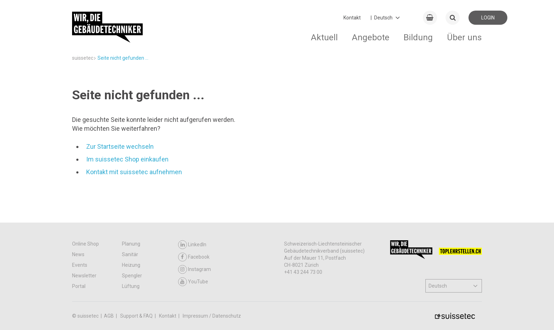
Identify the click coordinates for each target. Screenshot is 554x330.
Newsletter (84, 275)
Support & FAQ (137, 316)
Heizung (131, 265)
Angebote (370, 37)
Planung (131, 244)
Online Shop (85, 244)
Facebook (194, 257)
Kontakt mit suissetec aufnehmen (134, 172)
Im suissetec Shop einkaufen (127, 159)
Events (79, 265)
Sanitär (130, 254)
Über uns (464, 37)
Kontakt (352, 17)
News (78, 254)
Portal (79, 286)
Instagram (194, 269)
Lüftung (131, 286)
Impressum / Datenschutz (212, 316)
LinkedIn (192, 244)
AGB (109, 316)
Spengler (132, 275)
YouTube (193, 281)
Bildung (418, 37)
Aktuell (324, 37)
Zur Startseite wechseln (120, 146)
